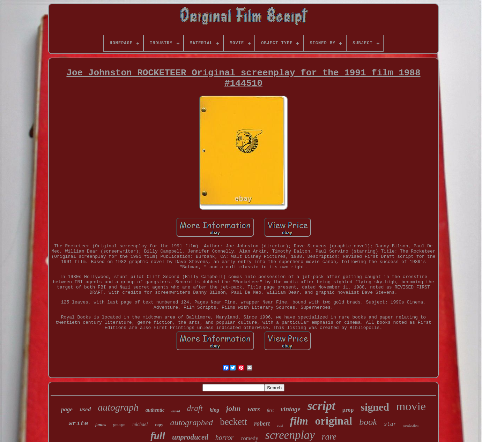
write (78, 423)
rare (329, 436)
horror (224, 437)
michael (140, 424)
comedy (249, 438)
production (410, 425)
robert (262, 423)
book (368, 422)
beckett (233, 422)
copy (159, 424)
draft (195, 408)
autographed (191, 422)
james (100, 424)
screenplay (290, 435)
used (85, 409)
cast (280, 425)
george (119, 424)
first (270, 410)
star (390, 424)
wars (254, 409)
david (175, 411)
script (321, 406)
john (233, 408)
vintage (291, 409)
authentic (155, 410)
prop (348, 410)
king (215, 410)
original (334, 420)
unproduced (190, 437)
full (157, 435)
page (67, 409)
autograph (118, 407)
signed (375, 407)
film (299, 421)
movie (411, 406)
